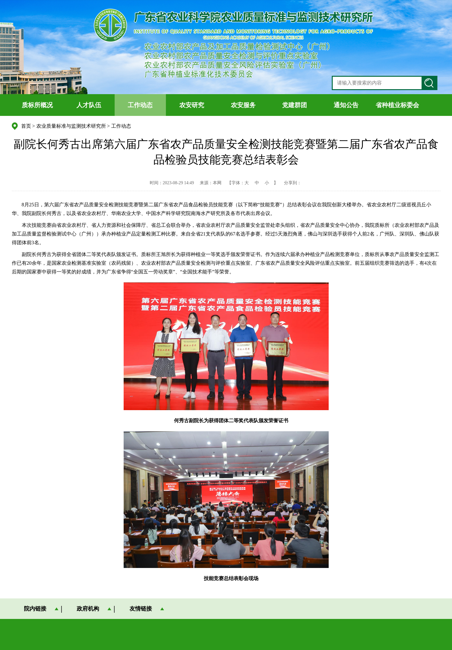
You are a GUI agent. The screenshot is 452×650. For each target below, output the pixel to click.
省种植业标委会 (397, 105)
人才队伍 (88, 105)
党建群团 (294, 105)
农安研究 (191, 105)
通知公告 (346, 105)
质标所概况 (37, 105)
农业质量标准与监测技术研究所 (71, 126)
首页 (26, 126)
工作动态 (140, 105)
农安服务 (243, 105)
